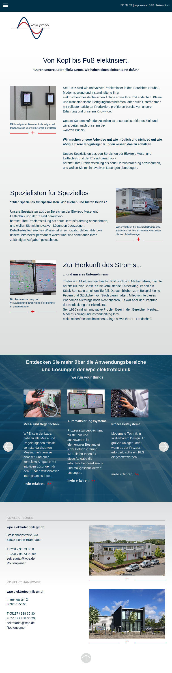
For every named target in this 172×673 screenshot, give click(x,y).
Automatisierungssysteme (87, 421)
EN (126, 5)
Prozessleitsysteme (125, 424)
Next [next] (164, 447)
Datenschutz (163, 5)
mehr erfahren (37, 483)
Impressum (141, 5)
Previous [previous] (8, 447)
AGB (151, 5)
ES (130, 5)
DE (122, 5)
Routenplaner (16, 563)
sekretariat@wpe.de (21, 558)
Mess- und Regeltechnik (41, 424)
